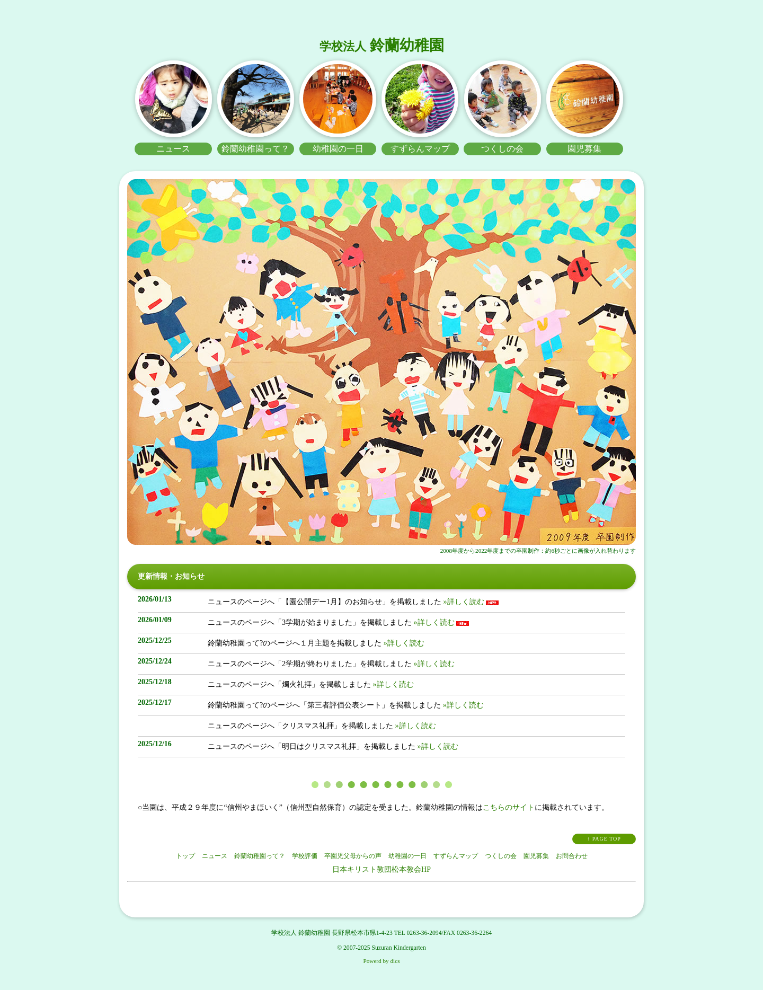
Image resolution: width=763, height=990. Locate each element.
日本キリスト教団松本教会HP (381, 869)
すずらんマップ (455, 856)
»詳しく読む (462, 602)
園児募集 (536, 856)
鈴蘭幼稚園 (382, 45)
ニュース (214, 856)
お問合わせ (572, 856)
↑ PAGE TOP (604, 839)
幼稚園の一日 (407, 856)
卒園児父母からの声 (353, 856)
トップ (185, 856)
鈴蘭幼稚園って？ (259, 856)
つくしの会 (501, 856)
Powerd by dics (381, 961)
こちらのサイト (509, 807)
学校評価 (304, 856)
